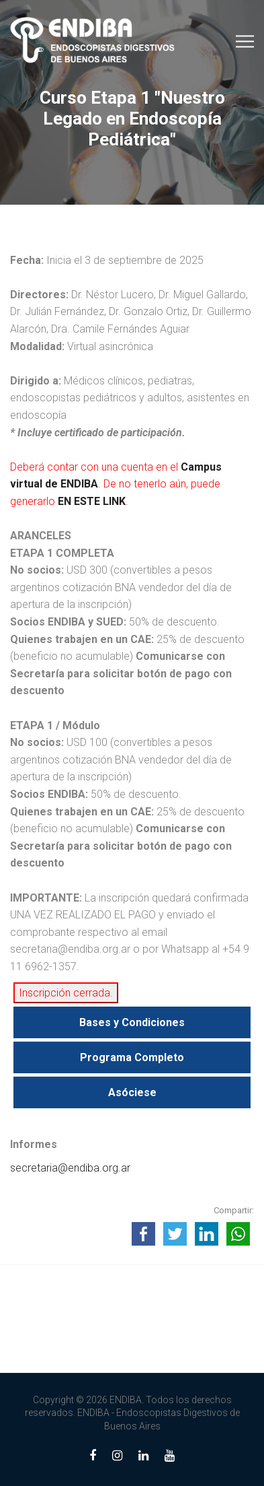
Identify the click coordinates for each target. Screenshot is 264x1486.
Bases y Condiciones (132, 1022)
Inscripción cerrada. (66, 992)
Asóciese (132, 1092)
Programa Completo (132, 1057)
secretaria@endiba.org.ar (70, 1167)
